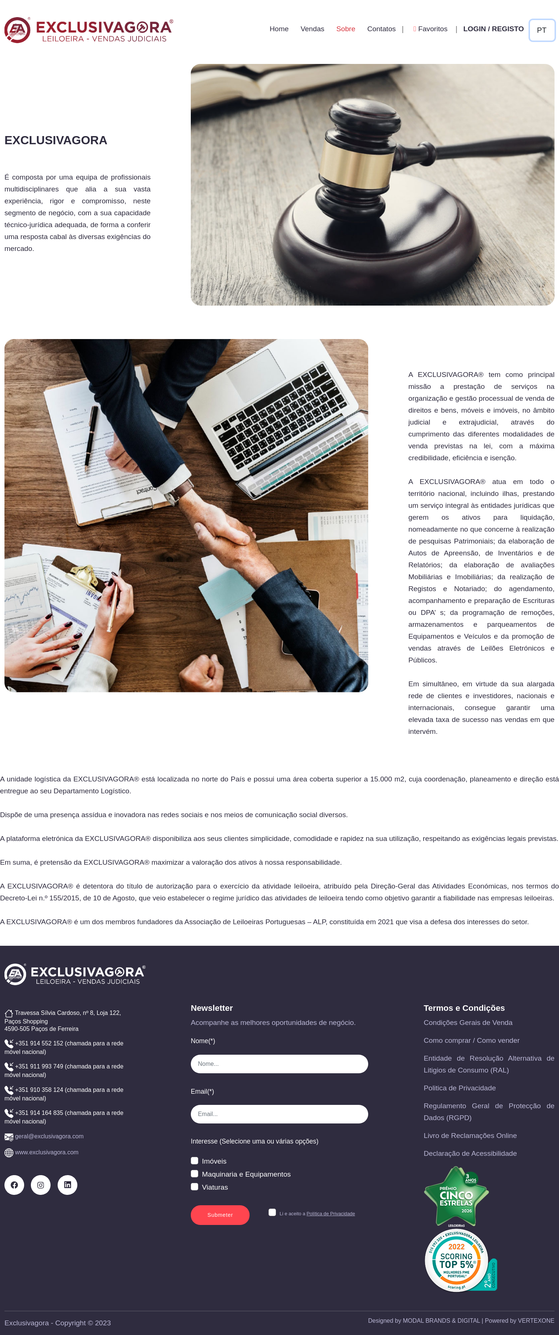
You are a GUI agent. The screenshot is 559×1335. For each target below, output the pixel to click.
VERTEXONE (536, 1321)
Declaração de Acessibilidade (470, 1153)
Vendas (312, 29)
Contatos (381, 29)
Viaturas (215, 1187)
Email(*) (202, 1091)
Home (279, 29)
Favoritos (429, 29)
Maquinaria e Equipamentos (246, 1174)
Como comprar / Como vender (472, 1040)
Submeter (220, 1215)
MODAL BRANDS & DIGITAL (441, 1321)
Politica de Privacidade (460, 1088)
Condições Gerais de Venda (468, 1022)
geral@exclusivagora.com (49, 1136)
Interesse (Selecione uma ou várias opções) (254, 1141)
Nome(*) (203, 1041)
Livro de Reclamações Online (470, 1135)
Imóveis (214, 1161)
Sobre (345, 29)
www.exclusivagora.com (46, 1152)
